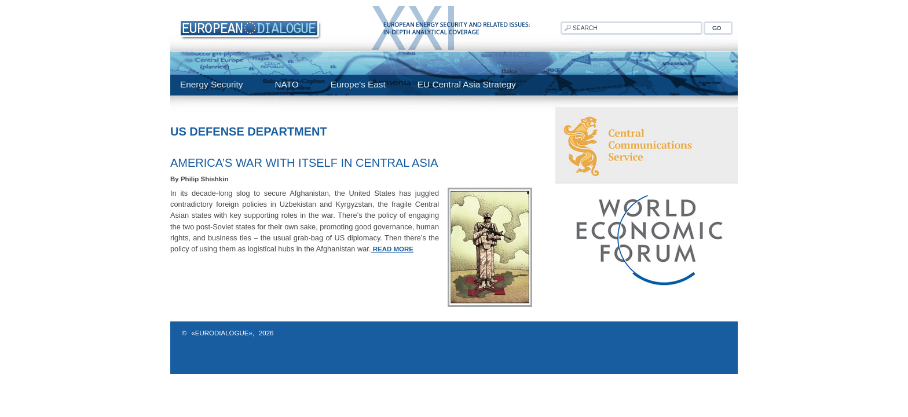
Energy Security (211, 84)
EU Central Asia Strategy (467, 84)
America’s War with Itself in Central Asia (304, 162)
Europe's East (358, 84)
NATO (286, 84)
